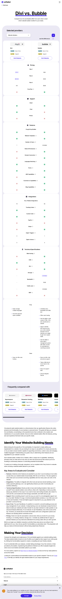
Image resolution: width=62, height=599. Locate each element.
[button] (17, 51)
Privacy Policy (37, 595)
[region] (31, 404)
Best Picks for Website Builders (29, 550)
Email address (7, 576)
